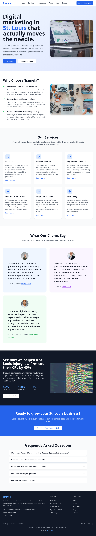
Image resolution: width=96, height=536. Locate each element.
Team (51, 3)
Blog (57, 3)
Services (32, 3)
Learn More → (10, 180)
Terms (12, 524)
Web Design (54, 513)
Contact (64, 3)
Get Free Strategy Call (85, 3)
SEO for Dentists (55, 503)
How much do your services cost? (48, 480)
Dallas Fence (66, 287)
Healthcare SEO (55, 506)
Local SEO (53, 500)
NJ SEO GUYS (50, 530)
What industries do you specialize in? (48, 474)
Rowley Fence (26, 284)
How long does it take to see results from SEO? (48, 460)
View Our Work (27, 61)
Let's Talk (9, 61)
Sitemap (20, 524)
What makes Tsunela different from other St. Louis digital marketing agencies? (48, 453)
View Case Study (11, 396)
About (75, 500)
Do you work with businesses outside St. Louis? (48, 467)
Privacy (5, 524)
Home (23, 3)
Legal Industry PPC (56, 510)
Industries (42, 3)
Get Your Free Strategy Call (48, 428)
